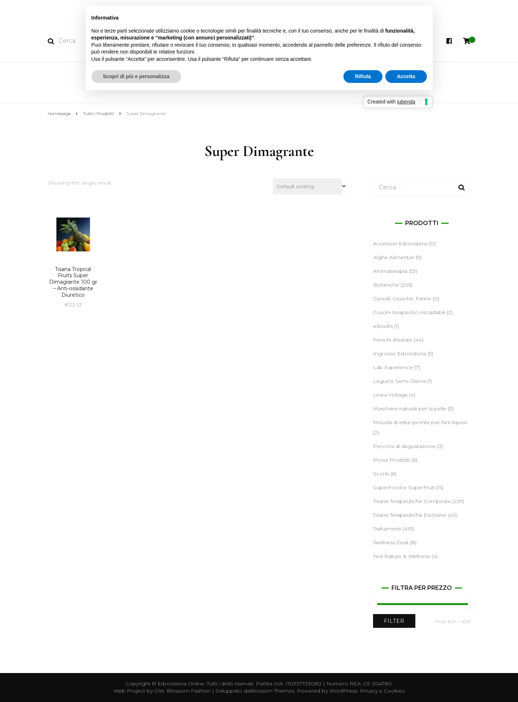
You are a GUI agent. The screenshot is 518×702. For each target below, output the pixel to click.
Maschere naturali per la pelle (409, 408)
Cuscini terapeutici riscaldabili (409, 312)
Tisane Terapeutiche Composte (412, 501)
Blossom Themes (272, 691)
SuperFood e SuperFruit (403, 487)
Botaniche (386, 285)
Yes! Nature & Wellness (401, 556)
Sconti (381, 473)
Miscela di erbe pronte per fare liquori (420, 422)
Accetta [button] (406, 76)
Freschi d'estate (392, 340)
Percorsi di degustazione (404, 446)
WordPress (343, 691)
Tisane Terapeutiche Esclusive (409, 515)
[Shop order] (311, 186)
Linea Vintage (390, 395)
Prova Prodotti (391, 460)
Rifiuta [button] (363, 76)
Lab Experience (393, 367)
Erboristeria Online (181, 683)
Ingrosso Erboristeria (399, 353)
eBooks (383, 326)
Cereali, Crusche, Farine (402, 298)
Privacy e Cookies (382, 691)
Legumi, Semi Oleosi (399, 381)
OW (159, 691)
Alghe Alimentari (394, 257)
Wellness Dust (390, 542)
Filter (394, 621)
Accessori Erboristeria (400, 243)
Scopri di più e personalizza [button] (136, 76)
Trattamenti (387, 528)
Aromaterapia (390, 271)
